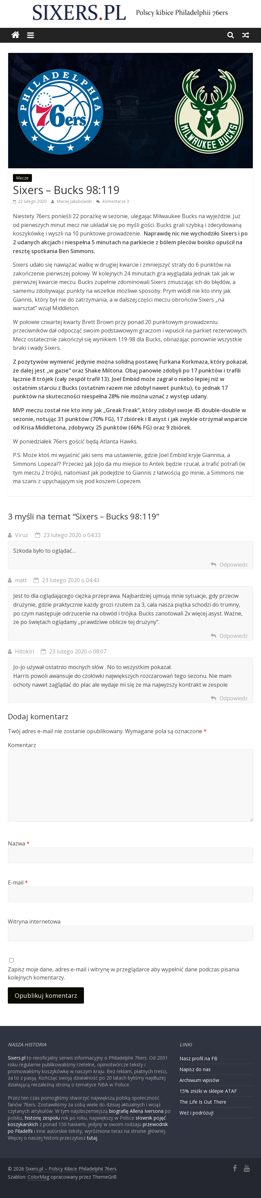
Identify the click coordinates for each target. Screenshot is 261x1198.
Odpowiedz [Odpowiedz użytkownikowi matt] (234, 636)
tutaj (92, 1138)
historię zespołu (42, 1118)
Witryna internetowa (34, 921)
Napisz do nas (195, 1069)
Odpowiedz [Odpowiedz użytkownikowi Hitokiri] (234, 698)
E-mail (18, 882)
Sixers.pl (16, 1057)
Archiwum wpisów (199, 1080)
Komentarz (22, 745)
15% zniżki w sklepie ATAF (208, 1091)
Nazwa (19, 843)
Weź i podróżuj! (196, 1112)
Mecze (22, 178)
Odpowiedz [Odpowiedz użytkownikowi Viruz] (234, 564)
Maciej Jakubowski (75, 201)
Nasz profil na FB (198, 1058)
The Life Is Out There (202, 1102)
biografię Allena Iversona (136, 1111)
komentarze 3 (112, 201)
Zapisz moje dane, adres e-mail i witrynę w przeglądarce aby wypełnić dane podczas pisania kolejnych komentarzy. (123, 973)
